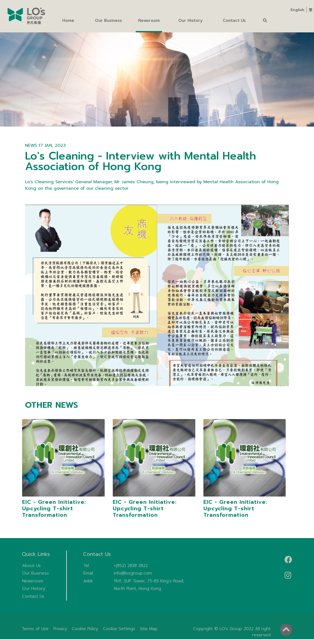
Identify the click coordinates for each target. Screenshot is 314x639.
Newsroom (32, 581)
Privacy (60, 629)
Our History (33, 589)
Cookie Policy (85, 629)
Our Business (35, 573)
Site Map (149, 629)
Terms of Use (35, 629)
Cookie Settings (119, 629)
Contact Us (33, 596)
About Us (31, 566)
